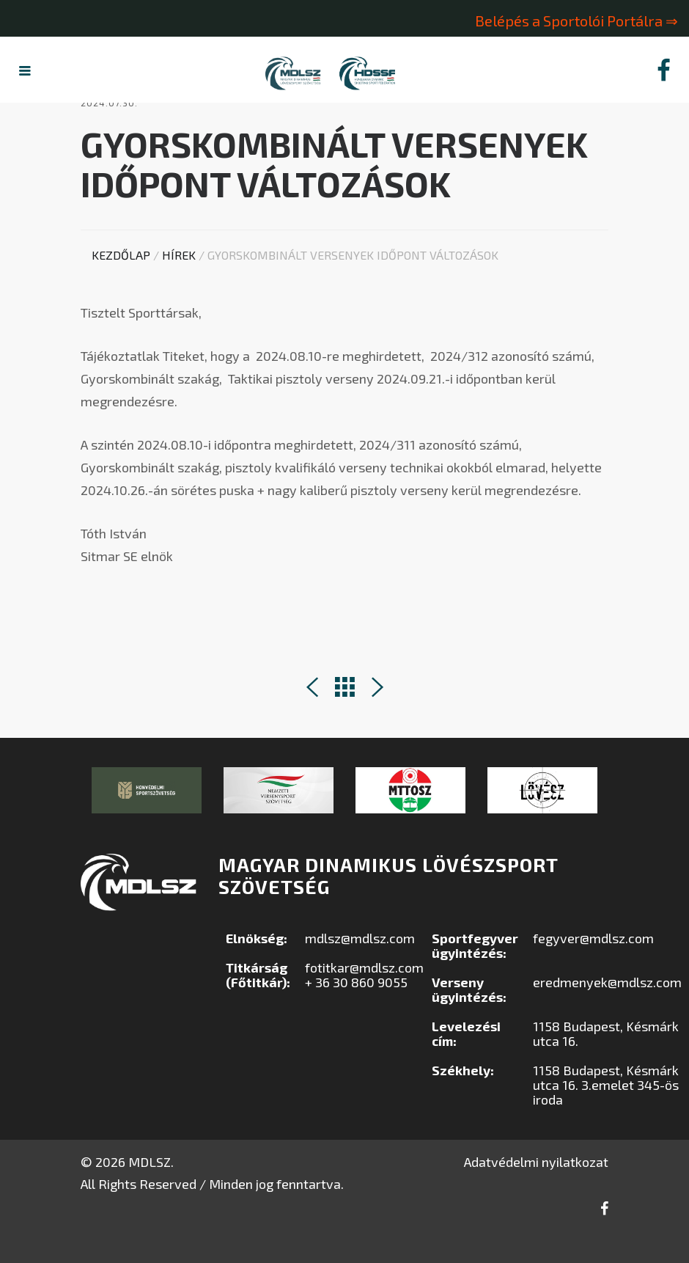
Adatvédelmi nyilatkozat (536, 1193)
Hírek (179, 286)
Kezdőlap (121, 286)
